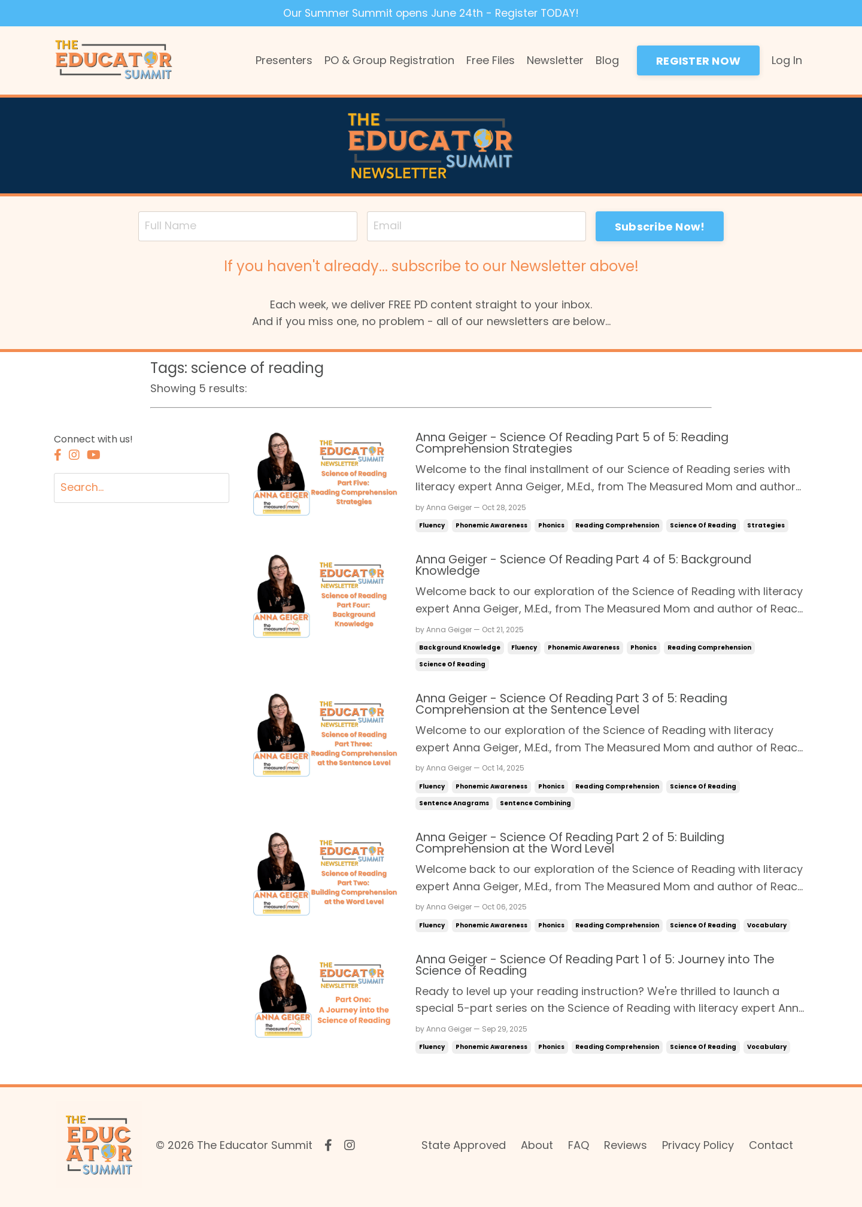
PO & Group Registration (389, 60)
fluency (432, 526)
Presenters (284, 60)
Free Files (490, 60)
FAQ (578, 1148)
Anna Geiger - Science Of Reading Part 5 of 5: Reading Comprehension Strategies (578, 444)
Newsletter (555, 60)
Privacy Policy (698, 1148)
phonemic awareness (491, 526)
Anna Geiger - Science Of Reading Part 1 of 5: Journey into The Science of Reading (601, 968)
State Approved (463, 1148)
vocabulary (767, 927)
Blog (607, 60)
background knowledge (459, 649)
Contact (771, 1148)
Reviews (625, 1148)
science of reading (703, 526)
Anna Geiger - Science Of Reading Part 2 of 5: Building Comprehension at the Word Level (576, 845)
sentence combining (535, 804)
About (537, 1148)
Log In (787, 60)
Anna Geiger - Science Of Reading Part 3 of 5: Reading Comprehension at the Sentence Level (577, 706)
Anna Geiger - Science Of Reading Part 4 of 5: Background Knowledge (590, 567)
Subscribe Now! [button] (662, 226)
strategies (766, 526)
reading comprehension (617, 526)
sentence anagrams (454, 804)
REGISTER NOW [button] (698, 60)
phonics (551, 526)
